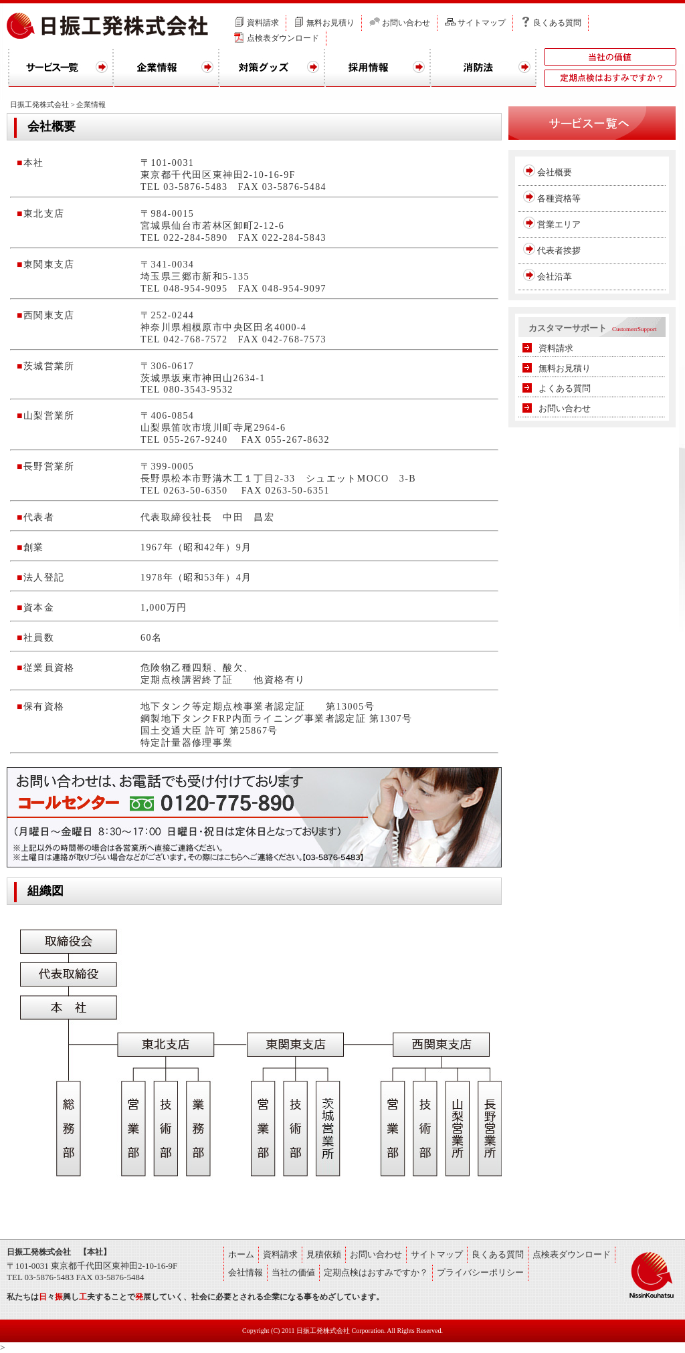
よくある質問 (565, 388)
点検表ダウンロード (283, 38)
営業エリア (559, 224)
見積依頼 (323, 1254)
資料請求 (263, 22)
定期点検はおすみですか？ (376, 1272)
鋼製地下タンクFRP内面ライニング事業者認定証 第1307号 (276, 719)
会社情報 (245, 1272)
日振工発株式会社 (39, 104)
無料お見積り (330, 22)
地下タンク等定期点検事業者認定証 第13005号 (257, 707)
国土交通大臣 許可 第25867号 (209, 731)
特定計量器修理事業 (186, 743)
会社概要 (554, 172)
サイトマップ (482, 22)
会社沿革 (554, 277)
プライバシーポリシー (480, 1272)
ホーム (241, 1254)
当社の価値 (293, 1272)
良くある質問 (557, 22)
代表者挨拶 (559, 250)
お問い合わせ (406, 22)
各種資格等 (559, 198)
